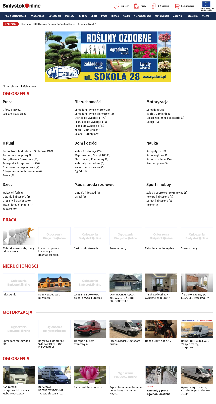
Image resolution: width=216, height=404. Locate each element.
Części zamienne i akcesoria (163, 117)
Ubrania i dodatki (85, 192)
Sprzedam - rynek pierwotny (92, 113)
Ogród (78, 171)
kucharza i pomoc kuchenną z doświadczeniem (49, 251)
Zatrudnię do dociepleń (159, 248)
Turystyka (192, 15)
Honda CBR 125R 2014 (158, 341)
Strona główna (11, 86)
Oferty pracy (10, 109)
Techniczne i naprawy (15, 155)
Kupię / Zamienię (85, 129)
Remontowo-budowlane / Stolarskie (24, 151)
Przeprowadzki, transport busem (125, 342)
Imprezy (121, 6)
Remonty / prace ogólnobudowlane (158, 392)
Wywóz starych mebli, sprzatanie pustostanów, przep (195, 390)
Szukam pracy (11, 113)
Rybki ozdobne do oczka (88, 387)
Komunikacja (184, 6)
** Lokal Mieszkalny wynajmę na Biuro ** (157, 296)
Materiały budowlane (87, 163)
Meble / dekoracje (86, 151)
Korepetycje (153, 151)
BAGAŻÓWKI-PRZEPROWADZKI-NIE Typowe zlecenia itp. (51, 390)
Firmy (140, 6)
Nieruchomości (142, 15)
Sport (94, 15)
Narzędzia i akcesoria (88, 167)
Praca (104, 15)
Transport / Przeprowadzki (19, 163)
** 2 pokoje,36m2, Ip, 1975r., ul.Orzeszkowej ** (195, 296)
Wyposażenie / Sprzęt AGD (90, 155)
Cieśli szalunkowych (86, 248)
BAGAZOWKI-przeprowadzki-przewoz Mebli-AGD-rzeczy (17, 390)
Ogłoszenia (160, 6)
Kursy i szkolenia (156, 159)
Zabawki (8, 208)
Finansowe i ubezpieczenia (19, 167)
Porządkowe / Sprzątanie (18, 159)
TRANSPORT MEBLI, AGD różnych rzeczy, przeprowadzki (195, 344)
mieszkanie (9, 294)
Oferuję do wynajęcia (87, 117)
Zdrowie (177, 15)
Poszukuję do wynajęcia (89, 121)
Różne (6, 175)
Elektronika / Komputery (89, 159)
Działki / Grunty (84, 134)
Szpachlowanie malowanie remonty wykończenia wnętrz (126, 390)
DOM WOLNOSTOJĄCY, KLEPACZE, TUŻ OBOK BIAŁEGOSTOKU (122, 297)
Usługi (150, 121)
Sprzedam (152, 109)
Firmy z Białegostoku (15, 15)
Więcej (206, 15)
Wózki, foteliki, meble (16, 204)
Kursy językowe (155, 155)
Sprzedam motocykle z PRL (16, 342)
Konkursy (26, 24)
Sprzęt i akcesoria (157, 200)
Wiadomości (37, 15)
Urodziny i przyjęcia (15, 200)
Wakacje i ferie (12, 192)
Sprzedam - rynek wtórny (90, 109)
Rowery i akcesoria (157, 196)
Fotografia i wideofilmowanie (20, 171)
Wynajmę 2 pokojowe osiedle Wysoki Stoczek (88, 296)
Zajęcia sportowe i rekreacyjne (164, 192)
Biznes (115, 15)
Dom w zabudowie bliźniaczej (49, 296)
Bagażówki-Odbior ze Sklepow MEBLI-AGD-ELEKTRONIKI (51, 344)
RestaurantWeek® (87, 24)
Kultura (82, 15)
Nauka (126, 15)
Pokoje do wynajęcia (87, 125)
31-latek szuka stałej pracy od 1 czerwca (18, 250)
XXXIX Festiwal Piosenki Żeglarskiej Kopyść (54, 24)
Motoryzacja (162, 15)
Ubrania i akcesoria (14, 196)
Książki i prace (155, 163)
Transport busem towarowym (84, 342)
